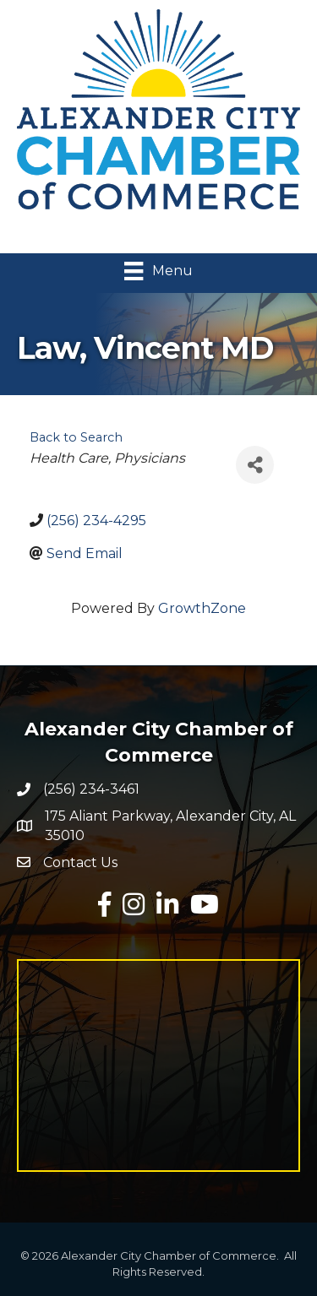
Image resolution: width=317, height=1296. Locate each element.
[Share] (255, 465)
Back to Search (76, 437)
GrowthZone (202, 608)
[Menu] (158, 271)
